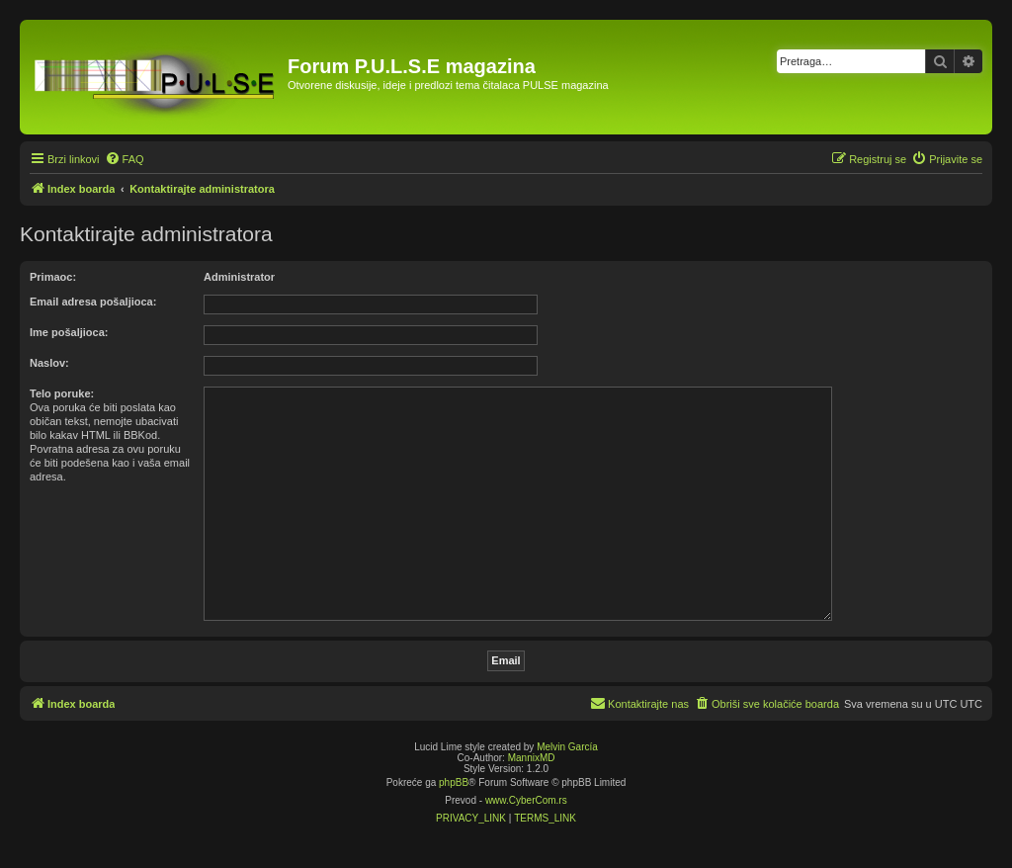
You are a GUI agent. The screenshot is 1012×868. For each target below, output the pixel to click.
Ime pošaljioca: (69, 332)
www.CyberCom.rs (526, 800)
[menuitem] (124, 159)
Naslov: (49, 363)
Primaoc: (53, 277)
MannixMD (531, 757)
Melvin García (567, 746)
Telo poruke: (62, 393)
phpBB (453, 782)
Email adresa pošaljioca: (93, 301)
